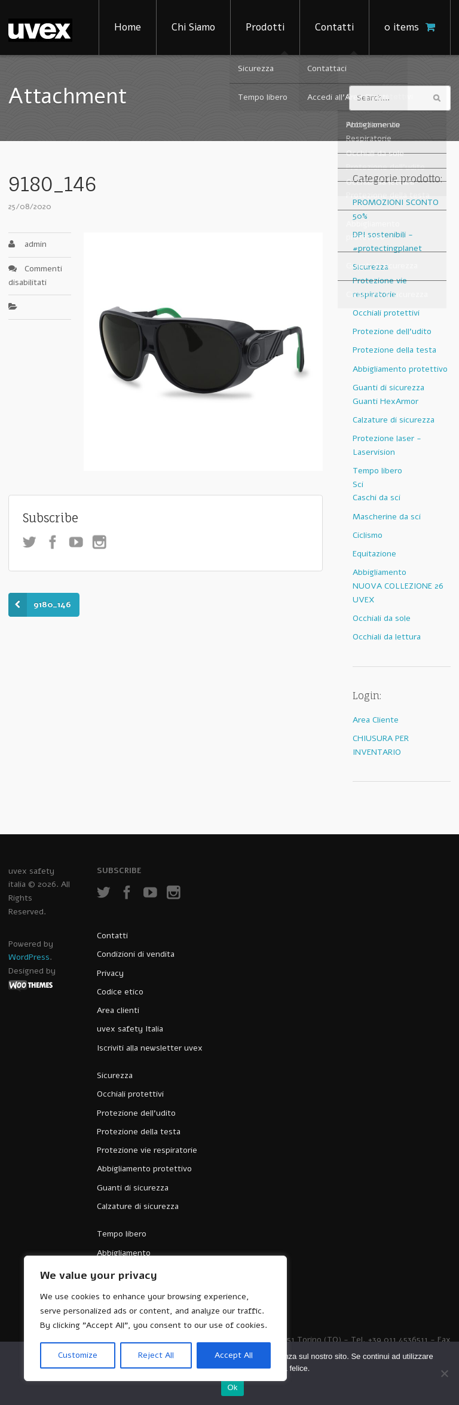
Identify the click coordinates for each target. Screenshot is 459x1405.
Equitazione (374, 553)
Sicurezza (370, 267)
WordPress (29, 957)
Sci (358, 484)
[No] (444, 1373)
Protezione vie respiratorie (147, 1150)
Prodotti (265, 27)
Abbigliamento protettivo (400, 369)
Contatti (334, 27)
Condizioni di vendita (136, 954)
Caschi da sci (376, 497)
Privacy (110, 973)
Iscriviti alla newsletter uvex (150, 1048)
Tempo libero (377, 470)
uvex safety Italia (130, 1028)
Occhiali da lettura (387, 636)
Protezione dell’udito (136, 1113)
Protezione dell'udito (392, 331)
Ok (232, 1387)
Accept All (234, 1355)
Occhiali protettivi (386, 313)
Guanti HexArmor (385, 401)
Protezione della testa (394, 350)
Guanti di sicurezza (388, 387)
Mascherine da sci (387, 516)
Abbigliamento (379, 572)
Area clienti (118, 1010)
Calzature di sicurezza (393, 420)
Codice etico (120, 991)
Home (127, 27)
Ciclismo (367, 535)
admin (36, 244)
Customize (77, 1355)
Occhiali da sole (382, 618)
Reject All (156, 1355)
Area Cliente (376, 720)
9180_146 (52, 604)
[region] (155, 1318)
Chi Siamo (193, 27)
